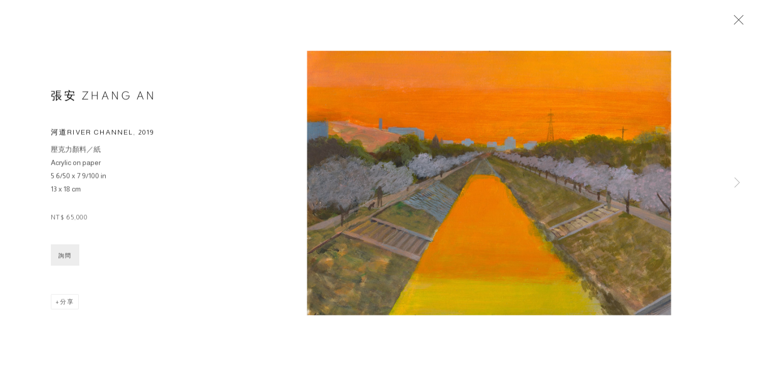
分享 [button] (67, 303)
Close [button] (736, 22)
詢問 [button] (65, 257)
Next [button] (737, 183)
